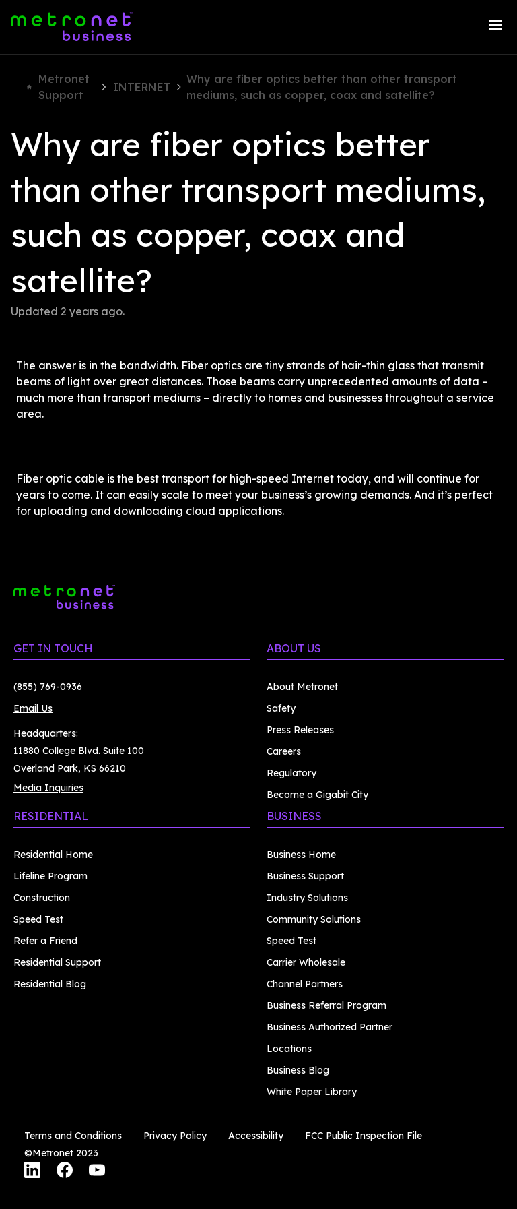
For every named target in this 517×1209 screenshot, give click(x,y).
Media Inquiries (48, 788)
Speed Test (38, 919)
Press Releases (300, 730)
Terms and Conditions (73, 1135)
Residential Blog (49, 984)
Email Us (33, 708)
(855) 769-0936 (47, 687)
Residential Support (57, 962)
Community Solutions (314, 919)
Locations (289, 1049)
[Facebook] (65, 1172)
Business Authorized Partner (329, 1027)
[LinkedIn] (32, 1172)
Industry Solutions (307, 898)
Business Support (305, 876)
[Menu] (495, 26)
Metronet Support (58, 87)
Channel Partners (305, 984)
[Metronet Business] (72, 27)
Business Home (301, 854)
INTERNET (142, 87)
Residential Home (53, 854)
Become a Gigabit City (317, 794)
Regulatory (291, 773)
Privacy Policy (175, 1135)
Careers (284, 751)
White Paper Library (312, 1092)
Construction (41, 898)
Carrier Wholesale (306, 962)
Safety (281, 708)
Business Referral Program (326, 1005)
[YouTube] (97, 1172)
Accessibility (255, 1135)
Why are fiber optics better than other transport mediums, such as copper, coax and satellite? (321, 87)
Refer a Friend (45, 941)
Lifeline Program (50, 876)
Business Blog (298, 1070)
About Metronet (302, 687)
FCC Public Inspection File (363, 1135)
